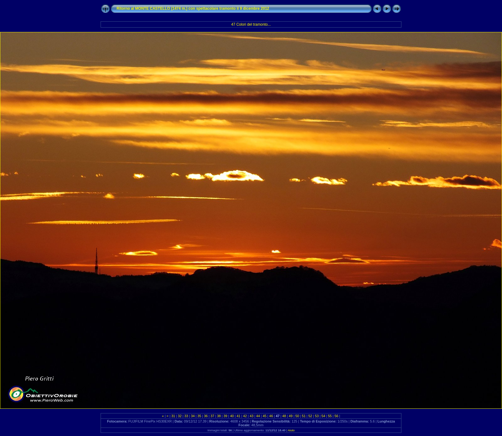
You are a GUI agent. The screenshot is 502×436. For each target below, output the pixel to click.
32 (180, 416)
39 (225, 416)
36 (206, 416)
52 (310, 416)
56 (336, 416)
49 (291, 416)
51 (303, 416)
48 (284, 416)
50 (297, 416)
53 (317, 416)
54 (323, 416)
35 (199, 416)
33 (186, 416)
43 (251, 416)
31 (173, 416)
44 (258, 416)
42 (245, 416)
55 (330, 416)
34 (193, 416)
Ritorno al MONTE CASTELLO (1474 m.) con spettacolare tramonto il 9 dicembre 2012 (193, 8)
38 (219, 416)
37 (212, 416)
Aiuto (291, 430)
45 (264, 416)
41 (238, 416)
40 (232, 416)
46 (271, 416)
